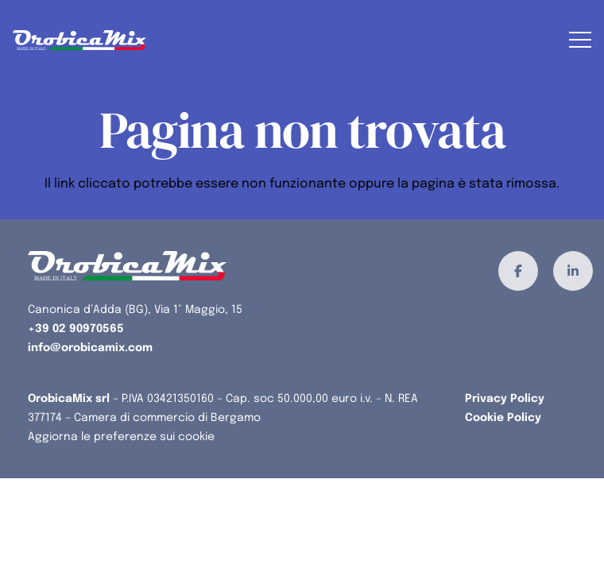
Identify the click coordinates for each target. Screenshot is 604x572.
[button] (580, 40)
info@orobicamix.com (90, 348)
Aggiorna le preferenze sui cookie (121, 437)
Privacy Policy (504, 398)
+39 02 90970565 (76, 328)
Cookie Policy (503, 417)
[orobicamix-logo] (79, 40)
